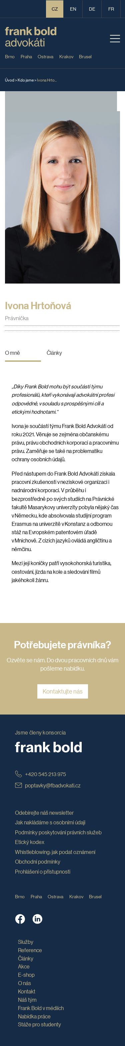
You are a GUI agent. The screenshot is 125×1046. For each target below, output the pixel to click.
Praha (26, 56)
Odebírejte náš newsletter (44, 812)
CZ (55, 9)
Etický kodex (29, 841)
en (73, 9)
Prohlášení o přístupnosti (42, 871)
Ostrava (45, 56)
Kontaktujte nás (63, 691)
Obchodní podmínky (37, 861)
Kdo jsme (26, 80)
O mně (12, 352)
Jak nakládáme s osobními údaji (50, 822)
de (92, 9)
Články (54, 352)
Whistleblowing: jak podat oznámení (55, 851)
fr (111, 9)
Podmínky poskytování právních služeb (58, 832)
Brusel (85, 56)
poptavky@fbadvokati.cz (48, 785)
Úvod (9, 80)
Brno (10, 56)
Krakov (66, 56)
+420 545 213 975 (40, 773)
